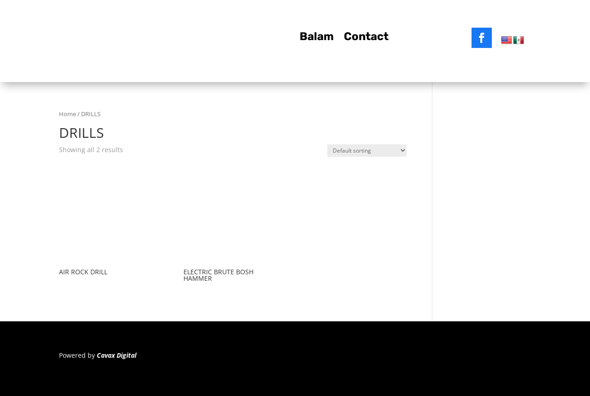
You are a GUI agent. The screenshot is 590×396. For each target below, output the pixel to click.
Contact (366, 38)
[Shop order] (367, 150)
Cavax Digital (116, 355)
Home (67, 114)
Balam (317, 38)
